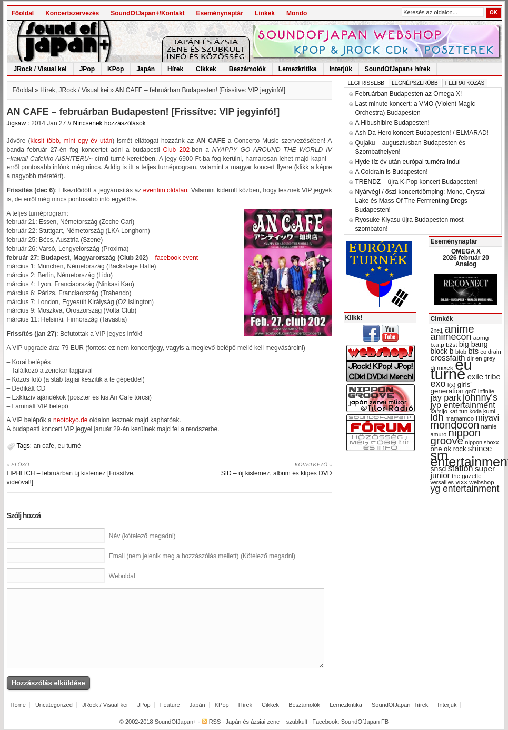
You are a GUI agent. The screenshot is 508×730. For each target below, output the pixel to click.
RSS (215, 721)
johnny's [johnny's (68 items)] (480, 397)
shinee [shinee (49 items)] (480, 448)
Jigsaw (16, 123)
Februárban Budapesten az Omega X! (408, 94)
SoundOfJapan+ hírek (397, 69)
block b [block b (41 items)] (442, 351)
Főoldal (23, 13)
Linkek (265, 13)
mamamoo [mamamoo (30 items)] (459, 418)
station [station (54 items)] (460, 468)
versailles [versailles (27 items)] (442, 482)
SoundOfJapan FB (365, 721)
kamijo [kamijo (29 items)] (439, 411)
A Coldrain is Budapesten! (391, 172)
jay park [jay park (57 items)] (446, 398)
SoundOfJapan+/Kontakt (147, 13)
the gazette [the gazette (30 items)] (467, 476)
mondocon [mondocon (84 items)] (455, 425)
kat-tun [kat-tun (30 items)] (458, 411)
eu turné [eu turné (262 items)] (451, 369)
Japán (145, 69)
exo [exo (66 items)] (438, 383)
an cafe (44, 446)
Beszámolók (247, 69)
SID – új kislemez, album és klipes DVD (254, 468)
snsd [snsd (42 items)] (438, 468)
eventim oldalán (165, 190)
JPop (87, 69)
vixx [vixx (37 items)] (461, 482)
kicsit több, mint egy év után (71, 140)
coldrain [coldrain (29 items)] (490, 351)
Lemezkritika (297, 69)
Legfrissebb (366, 83)
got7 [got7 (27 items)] (470, 391)
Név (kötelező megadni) (142, 536)
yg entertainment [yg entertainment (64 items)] (465, 488)
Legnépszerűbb (415, 83)
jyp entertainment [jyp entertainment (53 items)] (463, 405)
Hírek (175, 69)
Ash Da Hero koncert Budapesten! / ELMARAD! (422, 133)
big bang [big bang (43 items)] (473, 344)
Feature (170, 705)
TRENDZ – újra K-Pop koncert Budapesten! (416, 182)
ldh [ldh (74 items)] (437, 417)
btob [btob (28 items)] (460, 351)
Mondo (296, 13)
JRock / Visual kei (40, 69)
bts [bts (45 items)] (473, 351)
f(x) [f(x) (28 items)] (451, 385)
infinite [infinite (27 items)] (486, 391)
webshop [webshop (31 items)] (481, 482)
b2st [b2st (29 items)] (451, 345)
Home (18, 705)
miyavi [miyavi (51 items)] (487, 417)
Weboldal (122, 576)
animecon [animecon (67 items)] (451, 337)
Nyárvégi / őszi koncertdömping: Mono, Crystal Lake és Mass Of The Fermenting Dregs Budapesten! (420, 200)
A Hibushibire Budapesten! (392, 122)
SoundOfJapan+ (176, 721)
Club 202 (176, 149)
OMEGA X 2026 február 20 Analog (466, 258)
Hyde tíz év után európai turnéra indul (408, 162)
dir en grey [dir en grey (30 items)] (481, 358)
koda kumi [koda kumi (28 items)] (482, 411)
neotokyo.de (70, 420)
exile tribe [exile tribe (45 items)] (484, 377)
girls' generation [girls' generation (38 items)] (451, 388)
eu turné (69, 446)
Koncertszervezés (72, 13)
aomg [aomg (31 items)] (481, 338)
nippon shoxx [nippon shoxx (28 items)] (482, 442)
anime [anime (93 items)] (459, 329)
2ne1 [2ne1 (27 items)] (437, 330)
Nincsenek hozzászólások (109, 123)
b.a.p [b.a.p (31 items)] (437, 344)
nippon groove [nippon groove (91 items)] (456, 436)
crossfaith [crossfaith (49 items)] (448, 357)
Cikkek (206, 69)
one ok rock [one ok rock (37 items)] (448, 449)
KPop (115, 69)
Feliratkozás (464, 83)
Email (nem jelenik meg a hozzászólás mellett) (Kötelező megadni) (202, 556)
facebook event (176, 257)
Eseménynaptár (219, 13)
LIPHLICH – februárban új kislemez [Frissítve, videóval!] (84, 473)
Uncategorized (54, 705)
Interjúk (341, 69)
